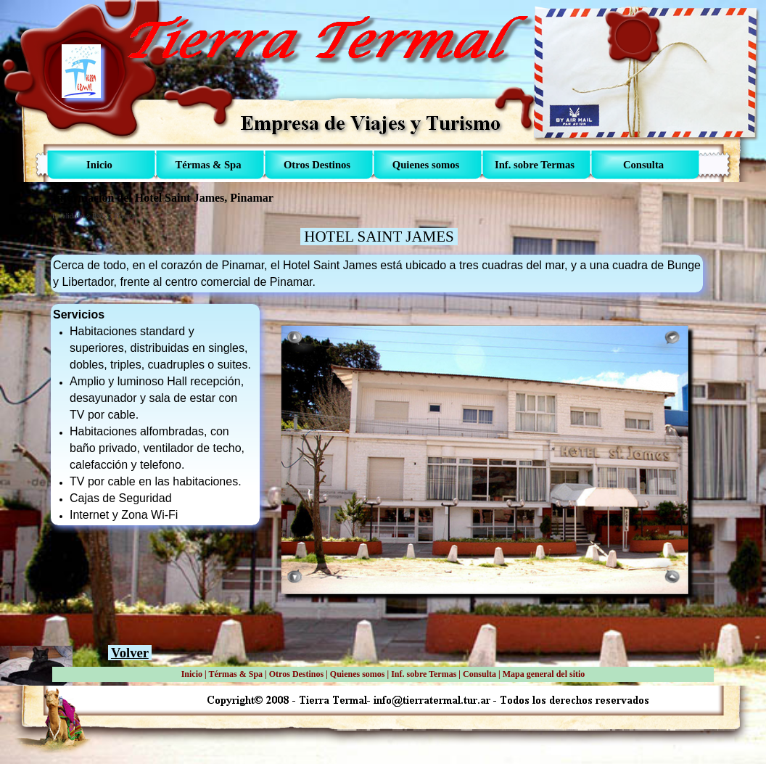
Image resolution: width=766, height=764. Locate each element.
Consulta (479, 674)
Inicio (191, 674)
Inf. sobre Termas (423, 674)
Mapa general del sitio (544, 674)
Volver (130, 652)
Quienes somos (357, 674)
